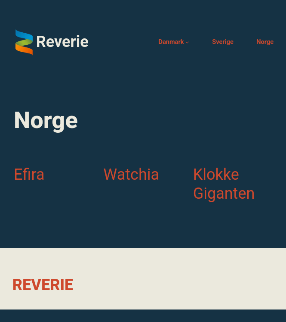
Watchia (131, 175)
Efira (29, 175)
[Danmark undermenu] (187, 42)
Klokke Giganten (224, 184)
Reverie (62, 42)
